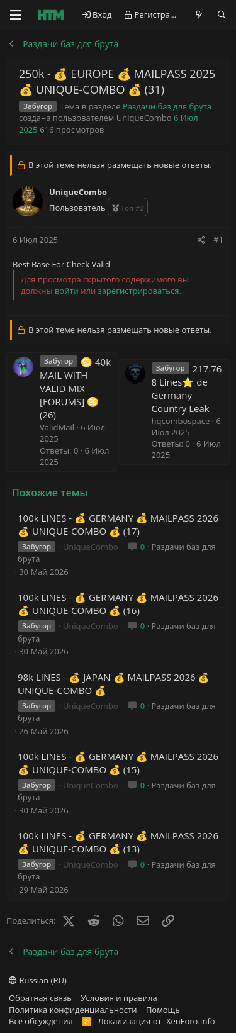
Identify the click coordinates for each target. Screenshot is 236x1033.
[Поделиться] (201, 239)
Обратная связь (40, 997)
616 (46, 129)
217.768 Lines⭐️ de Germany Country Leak (187, 388)
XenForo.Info (190, 1021)
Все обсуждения (41, 1021)
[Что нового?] (199, 15)
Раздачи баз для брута (167, 106)
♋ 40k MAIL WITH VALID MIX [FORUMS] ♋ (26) (75, 388)
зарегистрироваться (138, 290)
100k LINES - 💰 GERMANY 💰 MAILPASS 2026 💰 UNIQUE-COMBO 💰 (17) (118, 524)
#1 (218, 239)
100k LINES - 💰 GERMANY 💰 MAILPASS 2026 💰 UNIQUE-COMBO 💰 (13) (118, 842)
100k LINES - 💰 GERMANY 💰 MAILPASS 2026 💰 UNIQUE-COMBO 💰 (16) (118, 604)
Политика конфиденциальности (73, 1009)
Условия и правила (119, 997)
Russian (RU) (38, 980)
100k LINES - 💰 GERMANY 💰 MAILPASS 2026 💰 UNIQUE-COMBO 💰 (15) (118, 763)
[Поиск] (221, 15)
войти (67, 290)
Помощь (163, 1009)
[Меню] (16, 15)
